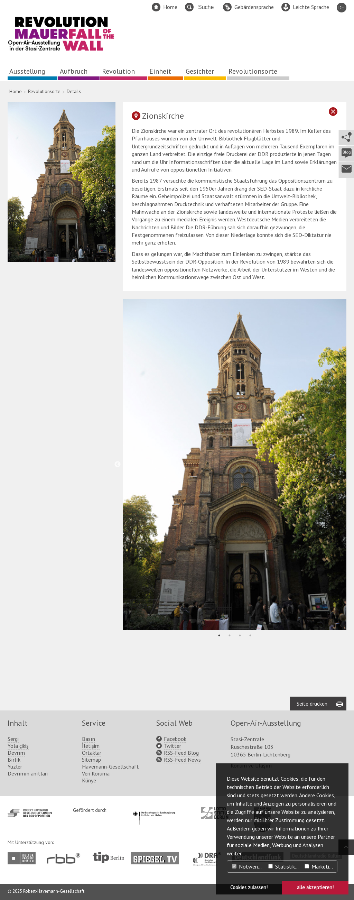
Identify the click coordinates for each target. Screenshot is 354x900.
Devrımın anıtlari (28, 773)
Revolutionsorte (253, 71)
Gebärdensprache (254, 6)
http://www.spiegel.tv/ (158, 855)
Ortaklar (91, 752)
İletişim (91, 745)
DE (341, 7)
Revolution (118, 71)
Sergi (13, 738)
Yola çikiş (18, 745)
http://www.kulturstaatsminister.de (154, 810)
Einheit (160, 71)
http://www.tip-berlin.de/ (108, 857)
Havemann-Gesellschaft (110, 766)
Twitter (172, 745)
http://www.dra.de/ (209, 855)
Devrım (16, 752)
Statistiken (284, 866)
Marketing (320, 866)
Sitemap (91, 759)
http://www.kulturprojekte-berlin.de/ (23, 858)
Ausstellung (27, 71)
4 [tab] (250, 635)
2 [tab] (229, 635)
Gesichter (200, 71)
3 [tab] (239, 635)
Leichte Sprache (311, 6)
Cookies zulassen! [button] (249, 887)
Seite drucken (312, 703)
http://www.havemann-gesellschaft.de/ (30, 813)
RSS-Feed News (182, 759)
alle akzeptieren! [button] (315, 887)
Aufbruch (73, 71)
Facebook (175, 738)
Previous (117, 464)
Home (170, 6)
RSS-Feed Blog (181, 752)
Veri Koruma (96, 773)
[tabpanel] (234, 464)
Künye (89, 780)
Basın (88, 738)
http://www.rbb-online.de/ (65, 858)
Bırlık (14, 759)
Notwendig (248, 866)
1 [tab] (219, 635)
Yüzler (15, 766)
